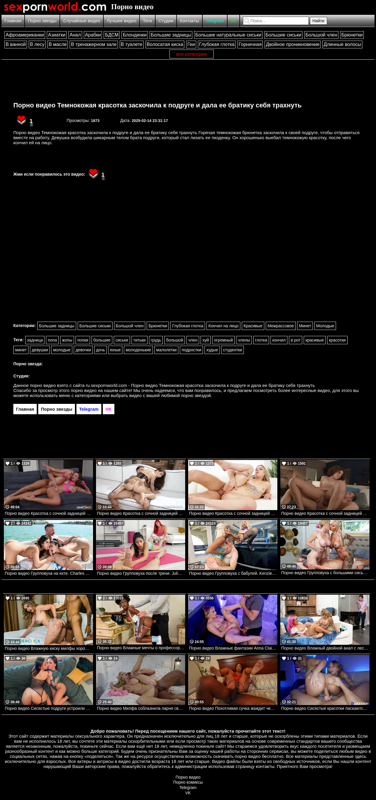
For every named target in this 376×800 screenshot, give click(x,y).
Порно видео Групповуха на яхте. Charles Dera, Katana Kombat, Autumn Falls (49, 573)
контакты (265, 766)
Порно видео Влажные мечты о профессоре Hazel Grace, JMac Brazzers (141, 647)
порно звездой (196, 395)
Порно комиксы (188, 782)
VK (233, 20)
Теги (147, 20)
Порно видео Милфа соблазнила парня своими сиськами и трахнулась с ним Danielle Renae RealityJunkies (141, 708)
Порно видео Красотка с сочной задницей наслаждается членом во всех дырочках (141, 513)
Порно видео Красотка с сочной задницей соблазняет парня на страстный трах (325, 513)
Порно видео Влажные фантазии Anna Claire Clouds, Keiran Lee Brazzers (233, 648)
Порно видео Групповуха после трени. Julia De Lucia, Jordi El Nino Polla (141, 573)
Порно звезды (42, 20)
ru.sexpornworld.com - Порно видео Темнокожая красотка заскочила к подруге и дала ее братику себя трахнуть (200, 385)
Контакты (189, 20)
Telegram (215, 20)
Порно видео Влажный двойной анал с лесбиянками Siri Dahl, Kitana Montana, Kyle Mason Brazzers (325, 648)
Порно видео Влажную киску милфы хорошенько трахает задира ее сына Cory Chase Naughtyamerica (49, 648)
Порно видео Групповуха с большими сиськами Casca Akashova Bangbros (325, 572)
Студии (166, 20)
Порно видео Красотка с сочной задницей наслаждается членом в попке (49, 513)
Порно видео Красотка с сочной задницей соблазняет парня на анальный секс (233, 513)
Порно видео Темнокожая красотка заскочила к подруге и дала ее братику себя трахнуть (157, 105)
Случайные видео (81, 20)
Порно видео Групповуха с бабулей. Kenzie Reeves (233, 573)
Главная (12, 20)
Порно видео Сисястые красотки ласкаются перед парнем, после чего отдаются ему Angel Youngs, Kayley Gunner (325, 708)
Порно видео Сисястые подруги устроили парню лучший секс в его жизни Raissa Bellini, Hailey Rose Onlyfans (49, 708)
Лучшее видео (121, 20)
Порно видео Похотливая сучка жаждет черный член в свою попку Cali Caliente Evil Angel (233, 708)
